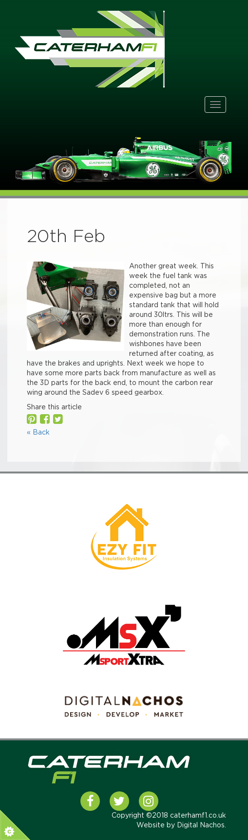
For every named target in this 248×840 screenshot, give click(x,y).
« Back (38, 432)
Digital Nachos (201, 825)
